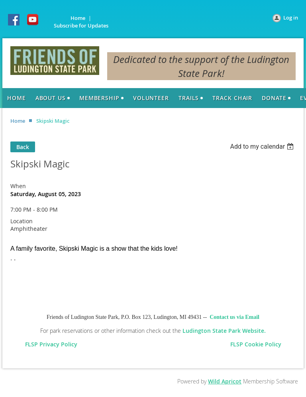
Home (78, 18)
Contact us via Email (234, 317)
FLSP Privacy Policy (52, 344)
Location (21, 221)
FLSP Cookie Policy (255, 344)
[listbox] (263, 146)
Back (22, 147)
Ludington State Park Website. (224, 330)
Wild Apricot (224, 381)
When (18, 186)
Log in (290, 17)
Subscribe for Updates (81, 25)
